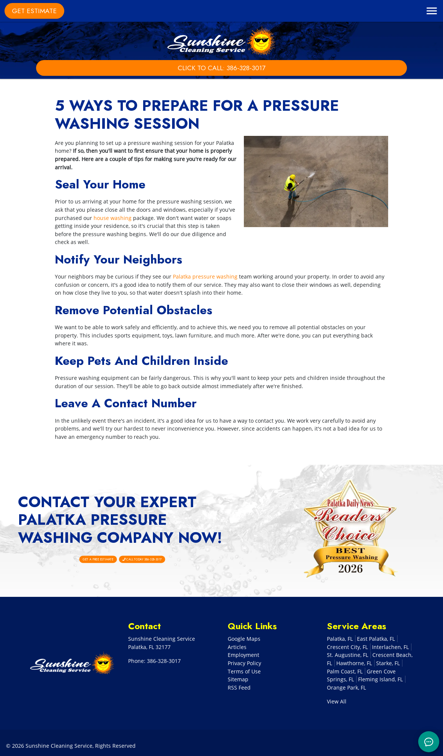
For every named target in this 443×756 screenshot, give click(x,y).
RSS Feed (239, 687)
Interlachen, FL (390, 647)
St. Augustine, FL (347, 654)
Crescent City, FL (347, 647)
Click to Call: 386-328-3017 (221, 68)
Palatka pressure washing (205, 276)
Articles (237, 647)
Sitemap (238, 679)
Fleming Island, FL (380, 679)
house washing (113, 217)
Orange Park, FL (346, 687)
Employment (243, 654)
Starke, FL (388, 663)
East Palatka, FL (376, 638)
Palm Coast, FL (345, 671)
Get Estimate (34, 11)
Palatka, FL (340, 638)
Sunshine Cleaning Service (59, 745)
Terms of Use (244, 671)
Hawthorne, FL (354, 663)
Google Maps (244, 638)
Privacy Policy (244, 663)
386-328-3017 (164, 660)
